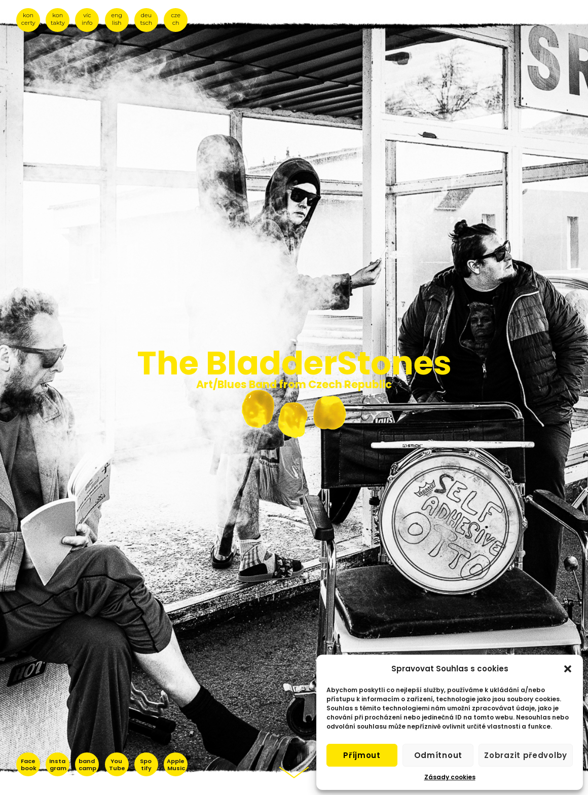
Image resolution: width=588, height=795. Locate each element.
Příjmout (362, 755)
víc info (87, 19)
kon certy (28, 19)
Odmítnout (438, 755)
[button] (568, 669)
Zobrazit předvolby (525, 755)
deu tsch (146, 19)
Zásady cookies (449, 777)
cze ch (175, 19)
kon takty (58, 19)
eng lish (116, 19)
